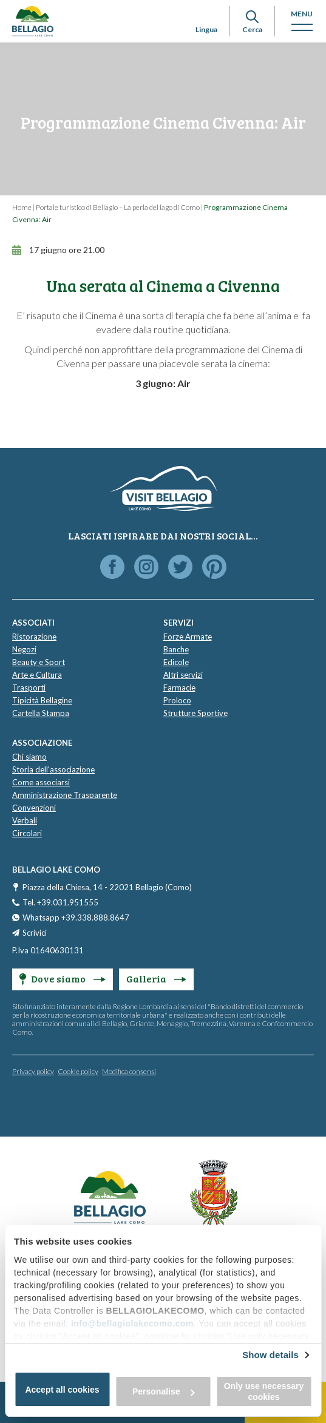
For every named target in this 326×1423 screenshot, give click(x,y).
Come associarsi (41, 782)
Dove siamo (62, 978)
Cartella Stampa (40, 713)
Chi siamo (29, 757)
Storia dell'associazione (53, 769)
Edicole (176, 662)
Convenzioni (34, 808)
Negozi (24, 649)
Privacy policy (33, 1071)
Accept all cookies (62, 1389)
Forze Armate (187, 636)
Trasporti (29, 687)
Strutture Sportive (195, 713)
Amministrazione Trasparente (64, 795)
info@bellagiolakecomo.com (132, 1323)
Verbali (24, 820)
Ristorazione (34, 636)
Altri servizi (183, 675)
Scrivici (34, 933)
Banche (176, 649)
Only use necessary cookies (264, 1391)
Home (22, 207)
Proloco (177, 700)
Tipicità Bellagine (42, 700)
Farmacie (179, 687)
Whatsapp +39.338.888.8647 (75, 917)
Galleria (156, 978)
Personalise (163, 1391)
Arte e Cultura (37, 675)
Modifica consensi (129, 1071)
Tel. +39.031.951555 (60, 902)
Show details (270, 1355)
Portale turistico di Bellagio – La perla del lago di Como (118, 207)
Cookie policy (78, 1071)
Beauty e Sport (38, 662)
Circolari (27, 833)
